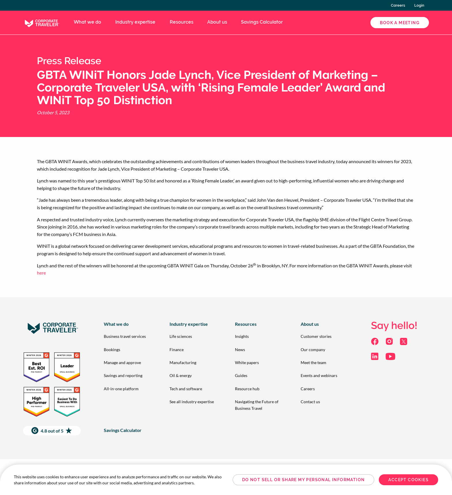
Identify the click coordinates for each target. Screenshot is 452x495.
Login (419, 5)
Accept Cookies (408, 479)
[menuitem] (127, 336)
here (41, 272)
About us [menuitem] (217, 22)
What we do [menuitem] (87, 22)
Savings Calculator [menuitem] (262, 22)
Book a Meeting (399, 22)
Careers (398, 5)
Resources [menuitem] (181, 22)
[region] (226, 479)
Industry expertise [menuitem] (135, 22)
